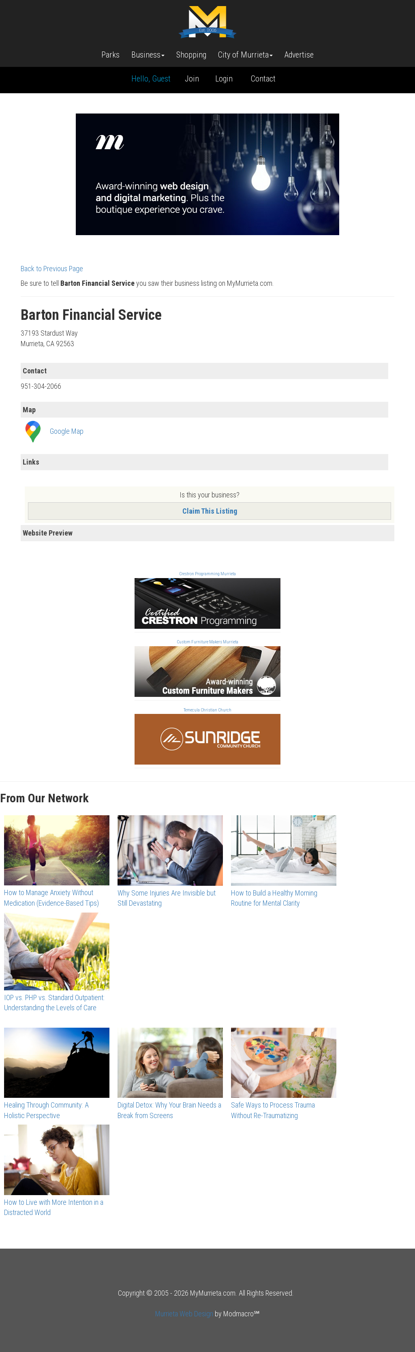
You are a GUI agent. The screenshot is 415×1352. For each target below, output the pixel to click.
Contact (263, 79)
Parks (110, 55)
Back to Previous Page (52, 268)
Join (192, 79)
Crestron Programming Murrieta (207, 573)
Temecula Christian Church (207, 710)
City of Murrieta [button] (245, 55)
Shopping (191, 55)
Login (224, 79)
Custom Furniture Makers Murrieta (207, 642)
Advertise (299, 55)
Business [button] (148, 55)
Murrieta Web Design (184, 1313)
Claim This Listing (209, 511)
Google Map (66, 431)
